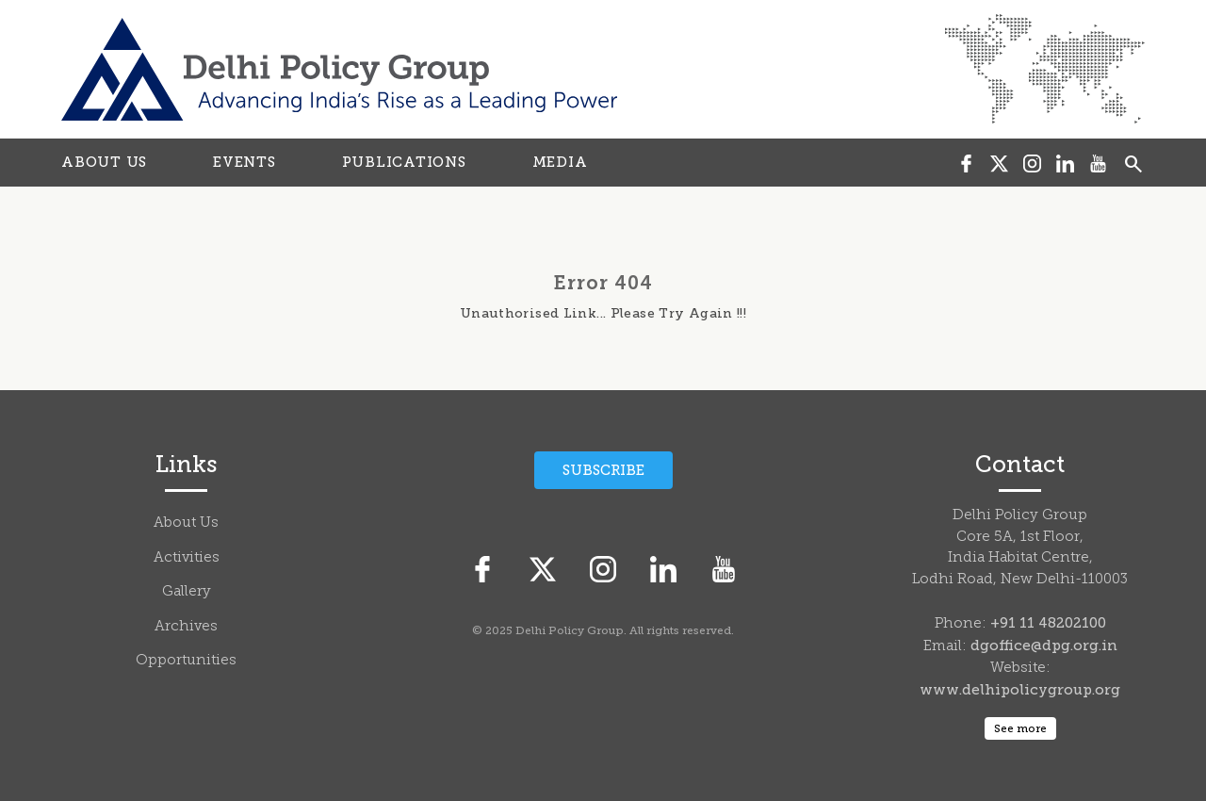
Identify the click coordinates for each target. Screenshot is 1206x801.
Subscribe (603, 470)
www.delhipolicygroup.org (1020, 689)
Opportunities (186, 661)
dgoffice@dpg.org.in (1043, 645)
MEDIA (560, 162)
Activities (187, 558)
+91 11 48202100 (1048, 622)
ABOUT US (104, 162)
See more (1020, 728)
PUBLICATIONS (404, 162)
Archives (186, 627)
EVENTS (244, 162)
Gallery (186, 592)
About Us (186, 523)
